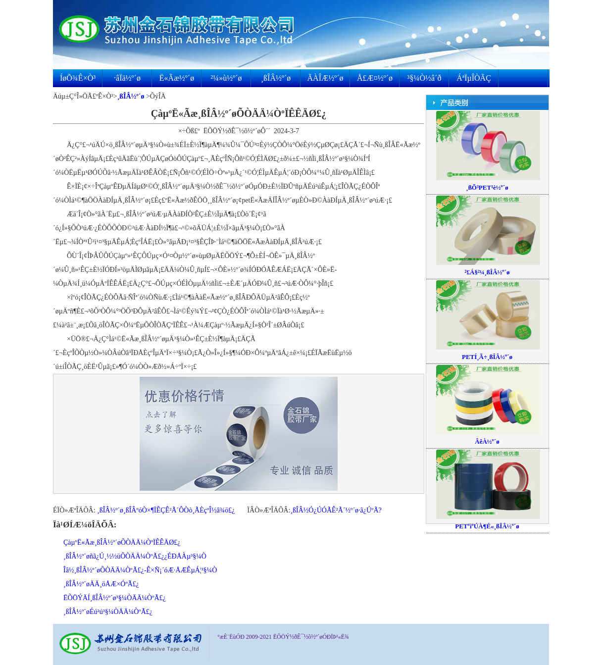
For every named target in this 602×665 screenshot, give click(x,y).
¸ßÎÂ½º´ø (276, 78)
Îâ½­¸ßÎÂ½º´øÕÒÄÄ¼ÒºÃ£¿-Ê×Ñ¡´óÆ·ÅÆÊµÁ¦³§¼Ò (140, 570)
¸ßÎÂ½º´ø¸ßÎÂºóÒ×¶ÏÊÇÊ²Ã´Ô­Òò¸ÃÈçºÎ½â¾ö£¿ (166, 510)
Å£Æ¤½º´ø (375, 78)
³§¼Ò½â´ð (424, 78)
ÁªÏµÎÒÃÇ (473, 78)
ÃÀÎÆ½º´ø (325, 78)
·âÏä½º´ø (127, 78)
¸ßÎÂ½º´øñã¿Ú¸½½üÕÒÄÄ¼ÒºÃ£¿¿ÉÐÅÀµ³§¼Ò (134, 556)
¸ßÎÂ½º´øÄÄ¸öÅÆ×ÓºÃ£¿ (101, 584)
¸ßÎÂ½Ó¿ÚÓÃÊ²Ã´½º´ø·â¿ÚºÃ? (335, 510)
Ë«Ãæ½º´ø (176, 78)
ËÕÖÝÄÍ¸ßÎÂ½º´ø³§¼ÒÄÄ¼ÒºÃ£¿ (114, 598)
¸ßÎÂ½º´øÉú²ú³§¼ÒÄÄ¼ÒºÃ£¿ (107, 611)
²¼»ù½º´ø (226, 78)
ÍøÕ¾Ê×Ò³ (78, 78)
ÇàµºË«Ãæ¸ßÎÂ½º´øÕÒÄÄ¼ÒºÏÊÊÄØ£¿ (122, 542)
